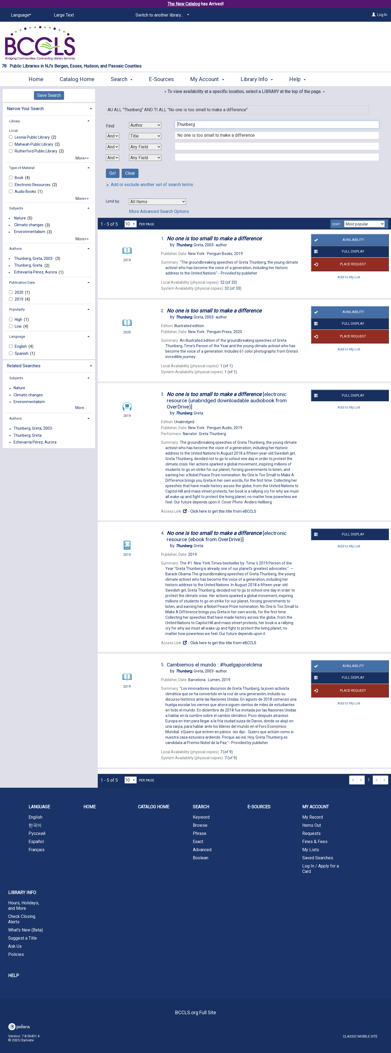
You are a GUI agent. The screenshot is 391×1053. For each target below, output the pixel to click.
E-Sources (161, 79)
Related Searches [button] (23, 365)
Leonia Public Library (33, 137)
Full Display (338, 251)
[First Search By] (145, 125)
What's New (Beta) (25, 930)
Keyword (201, 817)
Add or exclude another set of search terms (149, 184)
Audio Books (26, 191)
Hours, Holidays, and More (23, 905)
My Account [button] (207, 79)
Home (36, 79)
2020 (19, 292)
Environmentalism (29, 232)
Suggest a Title (22, 938)
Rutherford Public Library (36, 151)
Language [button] (17, 336)
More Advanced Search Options (159, 211)
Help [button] (297, 79)
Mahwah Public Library (34, 144)
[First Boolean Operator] (112, 136)
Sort (336, 224)
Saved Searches (317, 857)
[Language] (20, 15)
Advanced (202, 849)
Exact (198, 841)
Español (36, 841)
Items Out (311, 825)
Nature (20, 218)
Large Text (64, 15)
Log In (382, 14)
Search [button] (122, 79)
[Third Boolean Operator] (112, 158)
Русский (37, 833)
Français (37, 849)
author (201, 245)
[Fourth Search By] (145, 158)
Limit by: (113, 201)
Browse (200, 825)
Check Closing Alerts (21, 919)
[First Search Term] (274, 124)
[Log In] (374, 14)
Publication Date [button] (22, 282)
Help (13, 975)
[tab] (49, 108)
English (21, 346)
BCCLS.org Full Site (195, 1012)
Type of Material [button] (21, 168)
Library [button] (14, 121)
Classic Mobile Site (360, 1036)
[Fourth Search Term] (274, 157)
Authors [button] (15, 249)
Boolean (200, 857)
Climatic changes (28, 225)
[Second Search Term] (274, 135)
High (19, 319)
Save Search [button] (49, 95)
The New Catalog (184, 4)
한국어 (35, 825)
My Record (312, 817)
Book (19, 178)
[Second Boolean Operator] (112, 147)
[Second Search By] (145, 136)
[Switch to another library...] (161, 15)
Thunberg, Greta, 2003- (34, 258)
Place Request (339, 264)
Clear (130, 173)
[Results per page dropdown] (131, 224)
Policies (16, 954)
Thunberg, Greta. (28, 265)
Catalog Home (77, 79)
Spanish (22, 353)
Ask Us (15, 946)
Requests (311, 833)
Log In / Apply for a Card (320, 868)
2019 (19, 299)
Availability (338, 239)
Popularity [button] (17, 309)
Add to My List (349, 277)
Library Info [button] (257, 79)
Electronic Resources (33, 185)
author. (202, 317)
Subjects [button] (16, 208)
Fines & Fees (314, 841)
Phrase (199, 833)
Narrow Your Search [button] (25, 108)
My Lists (310, 849)
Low (19, 326)
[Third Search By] (145, 147)
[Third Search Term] (274, 146)
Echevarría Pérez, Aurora (35, 272)
